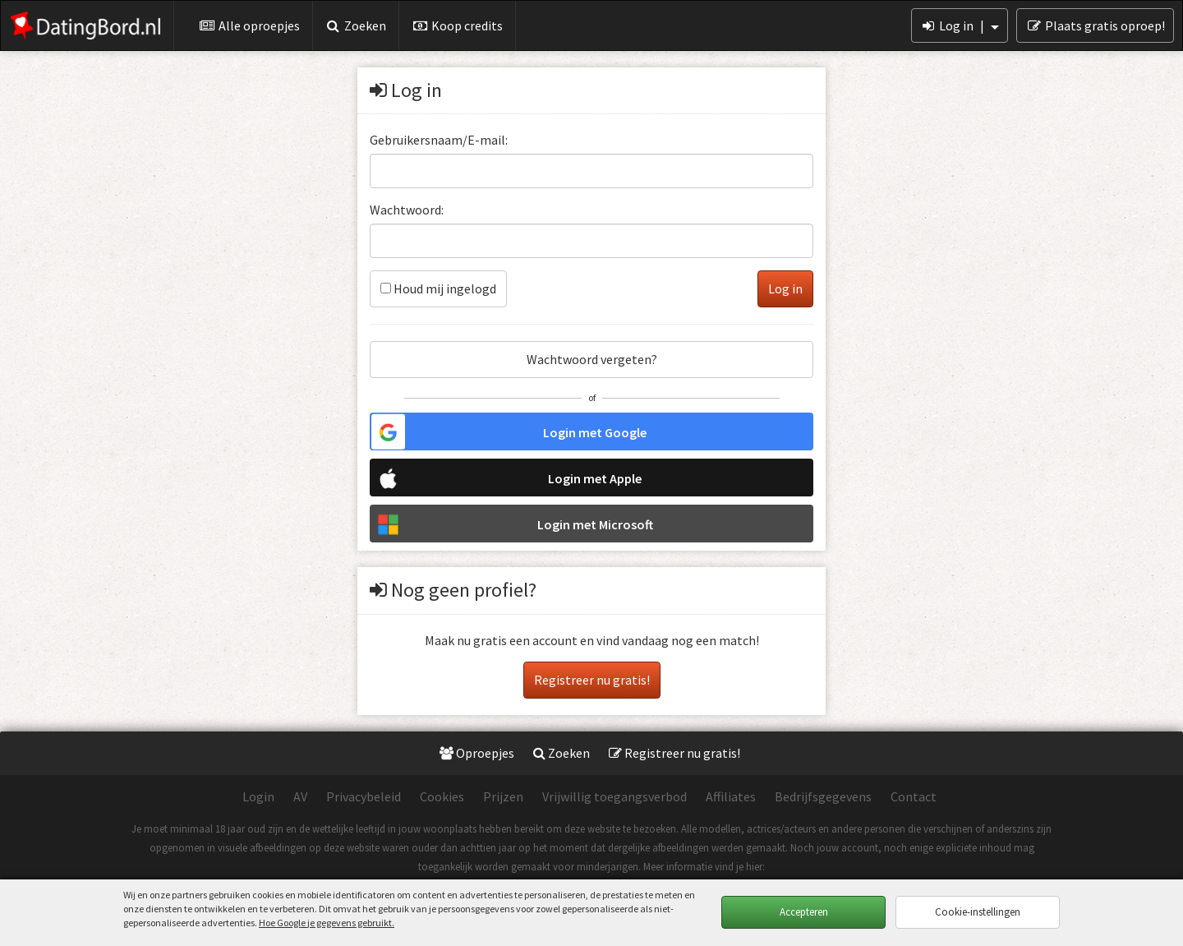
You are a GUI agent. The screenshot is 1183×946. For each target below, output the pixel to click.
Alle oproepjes (249, 25)
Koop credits (457, 25)
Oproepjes (477, 753)
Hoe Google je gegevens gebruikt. (326, 922)
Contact (914, 796)
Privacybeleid (363, 796)
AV (300, 796)
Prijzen (503, 796)
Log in (960, 25)
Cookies (442, 796)
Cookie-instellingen (977, 912)
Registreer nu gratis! (592, 679)
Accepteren (804, 912)
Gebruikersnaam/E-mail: (439, 140)
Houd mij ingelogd (438, 288)
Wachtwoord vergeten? (592, 359)
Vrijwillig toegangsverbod (614, 796)
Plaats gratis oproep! (1095, 25)
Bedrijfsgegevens (823, 796)
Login (258, 796)
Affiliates (731, 796)
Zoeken (356, 25)
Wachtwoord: (407, 209)
